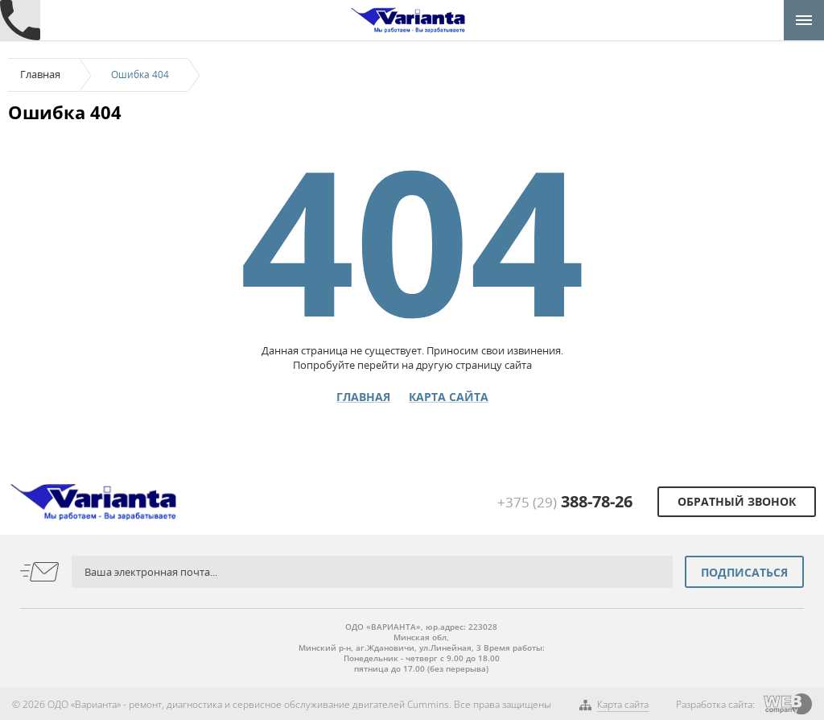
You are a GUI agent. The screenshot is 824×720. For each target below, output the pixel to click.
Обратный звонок (737, 501)
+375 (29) (564, 502)
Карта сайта (448, 397)
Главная (40, 74)
